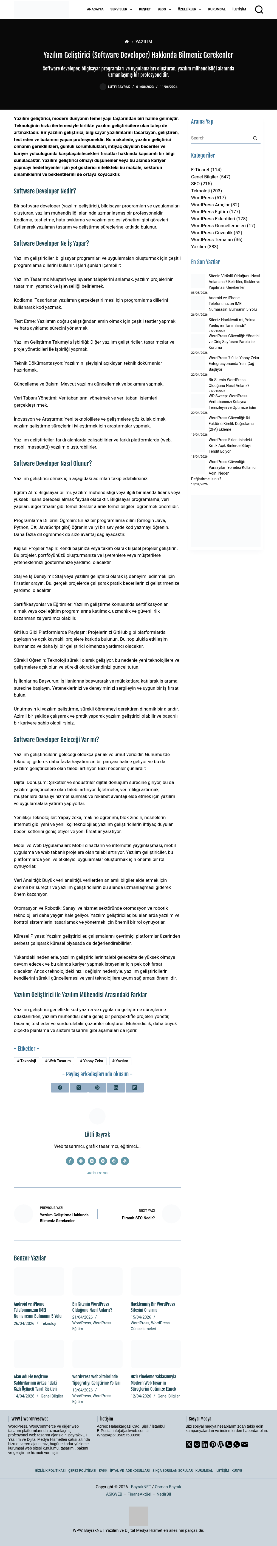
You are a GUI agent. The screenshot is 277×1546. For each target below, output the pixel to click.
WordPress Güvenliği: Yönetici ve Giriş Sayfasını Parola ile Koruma (234, 342)
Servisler (123, 9)
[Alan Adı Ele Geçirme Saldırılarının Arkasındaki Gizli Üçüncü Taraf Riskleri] (39, 1354)
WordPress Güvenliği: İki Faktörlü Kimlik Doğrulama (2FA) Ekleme (231, 424)
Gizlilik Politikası (50, 1471)
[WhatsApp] (236, 1444)
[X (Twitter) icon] (92, 1161)
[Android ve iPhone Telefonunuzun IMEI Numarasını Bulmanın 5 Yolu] (39, 1281)
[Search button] (255, 138)
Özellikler (191, 9)
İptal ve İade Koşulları (130, 1471)
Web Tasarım (58, 1061)
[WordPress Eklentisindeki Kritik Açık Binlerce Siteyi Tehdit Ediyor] (198, 445)
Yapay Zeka (91, 1061)
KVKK (103, 1471)
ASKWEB (114, 1494)
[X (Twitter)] (79, 1088)
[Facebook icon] (70, 1161)
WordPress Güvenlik (212, 232)
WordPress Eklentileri (213, 218)
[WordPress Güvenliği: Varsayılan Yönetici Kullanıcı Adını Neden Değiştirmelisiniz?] (198, 467)
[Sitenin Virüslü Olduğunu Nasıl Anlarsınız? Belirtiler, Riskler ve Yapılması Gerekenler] (198, 281)
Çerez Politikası (82, 1471)
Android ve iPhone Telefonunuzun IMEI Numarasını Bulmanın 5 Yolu (38, 1310)
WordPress (81, 1323)
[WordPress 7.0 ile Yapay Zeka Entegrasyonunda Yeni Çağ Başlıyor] (198, 363)
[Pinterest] (97, 1088)
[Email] (244, 1444)
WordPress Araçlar (210, 204)
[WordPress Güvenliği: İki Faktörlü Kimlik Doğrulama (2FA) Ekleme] (198, 423)
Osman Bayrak (168, 1486)
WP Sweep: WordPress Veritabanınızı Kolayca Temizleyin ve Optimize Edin (232, 402)
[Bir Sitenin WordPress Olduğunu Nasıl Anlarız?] (97, 1281)
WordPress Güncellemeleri (218, 225)
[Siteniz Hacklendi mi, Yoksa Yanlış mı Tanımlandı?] (198, 325)
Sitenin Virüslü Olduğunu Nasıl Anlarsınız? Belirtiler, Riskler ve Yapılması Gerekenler (234, 282)
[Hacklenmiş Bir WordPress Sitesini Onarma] (156, 1281)
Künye (237, 1471)
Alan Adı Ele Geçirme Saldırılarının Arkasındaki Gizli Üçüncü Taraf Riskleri (36, 1383)
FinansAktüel (139, 1494)
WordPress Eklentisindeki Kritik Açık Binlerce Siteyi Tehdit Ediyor (230, 445)
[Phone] (228, 1444)
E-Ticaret (200, 169)
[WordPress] (220, 1444)
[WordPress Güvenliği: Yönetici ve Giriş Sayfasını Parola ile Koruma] (198, 341)
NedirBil (164, 1494)
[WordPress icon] (125, 1161)
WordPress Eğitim (209, 211)
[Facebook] (60, 1088)
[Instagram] (197, 1444)
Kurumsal (217, 9)
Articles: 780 (97, 1173)
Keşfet (145, 9)
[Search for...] (220, 138)
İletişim (239, 9)
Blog (165, 9)
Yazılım (120, 1061)
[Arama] (259, 9)
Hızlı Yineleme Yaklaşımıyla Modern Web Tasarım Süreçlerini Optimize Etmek (153, 1383)
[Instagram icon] (103, 1161)
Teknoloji (26, 1061)
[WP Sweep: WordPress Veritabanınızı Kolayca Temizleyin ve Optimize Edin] (198, 401)
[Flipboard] (135, 1088)
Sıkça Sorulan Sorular (172, 1471)
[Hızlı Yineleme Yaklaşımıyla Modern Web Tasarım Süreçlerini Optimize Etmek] (156, 1354)
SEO (195, 183)
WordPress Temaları (212, 239)
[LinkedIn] (116, 1088)
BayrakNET (141, 1486)
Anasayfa (95, 9)
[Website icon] (81, 1161)
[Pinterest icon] (114, 1161)
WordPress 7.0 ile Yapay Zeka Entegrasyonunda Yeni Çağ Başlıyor (234, 364)
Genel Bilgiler (52, 1396)
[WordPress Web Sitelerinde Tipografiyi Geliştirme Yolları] (97, 1354)
